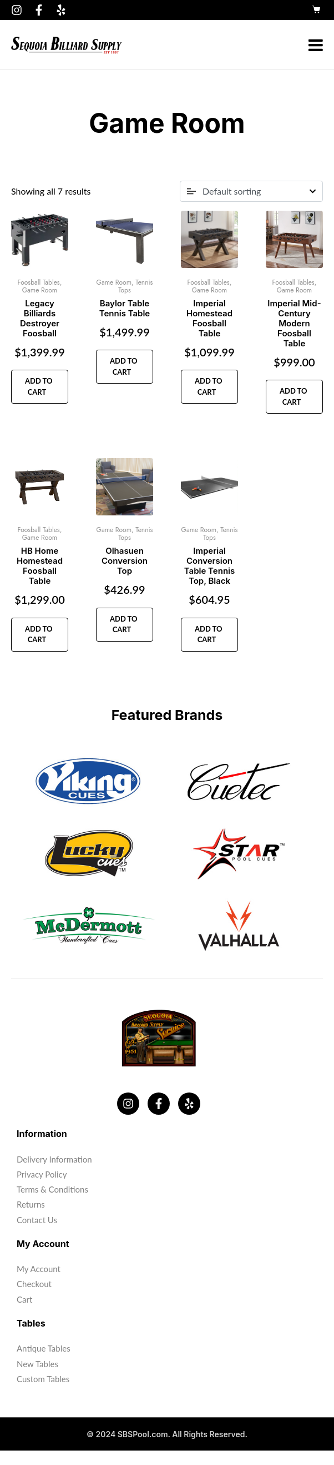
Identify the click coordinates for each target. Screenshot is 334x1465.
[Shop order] (251, 191)
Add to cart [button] (37, 386)
